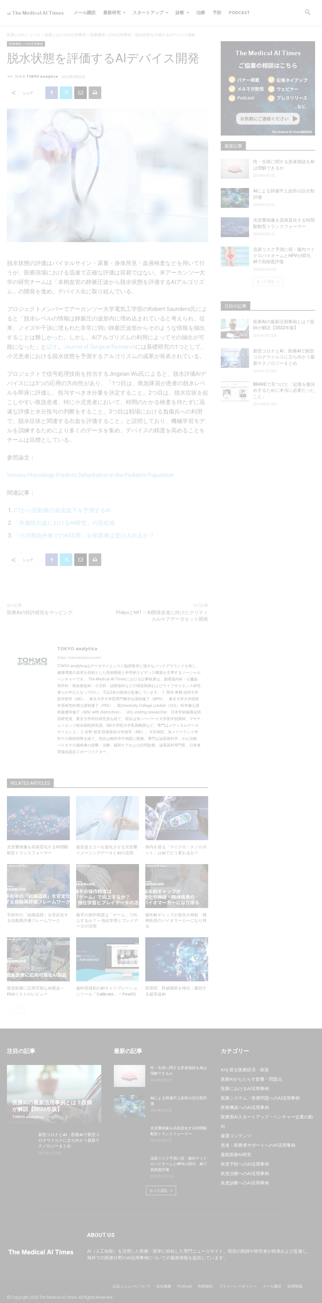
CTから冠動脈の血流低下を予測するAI (62, 510)
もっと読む (268, 281)
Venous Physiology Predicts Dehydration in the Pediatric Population (90, 475)
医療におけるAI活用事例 (65, 34)
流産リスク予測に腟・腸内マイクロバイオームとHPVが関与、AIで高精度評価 (284, 255)
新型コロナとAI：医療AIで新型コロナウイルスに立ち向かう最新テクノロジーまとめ (284, 357)
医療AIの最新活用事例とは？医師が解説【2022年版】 (52, 1105)
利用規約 (205, 1286)
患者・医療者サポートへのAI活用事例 (258, 1145)
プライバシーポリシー (238, 1286)
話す (52, 346)
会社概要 (163, 1286)
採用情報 (295, 1286)
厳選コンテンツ (236, 1136)
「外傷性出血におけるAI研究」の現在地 (64, 522)
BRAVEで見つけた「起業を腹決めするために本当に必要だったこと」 (284, 390)
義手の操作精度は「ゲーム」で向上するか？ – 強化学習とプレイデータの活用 (107, 920)
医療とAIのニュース (24, 34)
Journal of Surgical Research (99, 346)
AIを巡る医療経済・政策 (245, 1070)
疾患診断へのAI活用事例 (245, 1183)
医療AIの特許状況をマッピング (40, 612)
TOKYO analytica (42, 76)
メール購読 (85, 12)
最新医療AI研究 (236, 1154)
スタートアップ (151, 12)
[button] (307, 13)
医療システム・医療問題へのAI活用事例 (260, 1098)
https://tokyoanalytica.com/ (79, 658)
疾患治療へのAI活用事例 (245, 1173)
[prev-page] (11, 1009)
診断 (182, 12)
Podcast (239, 12)
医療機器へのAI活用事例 (110, 34)
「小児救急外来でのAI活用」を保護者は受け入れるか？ (84, 535)
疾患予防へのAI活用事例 (245, 1164)
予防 (217, 12)
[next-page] (21, 1009)
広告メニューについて (131, 1286)
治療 (200, 12)
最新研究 (114, 12)
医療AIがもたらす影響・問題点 (251, 1079)
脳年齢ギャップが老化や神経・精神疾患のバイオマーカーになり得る (176, 920)
